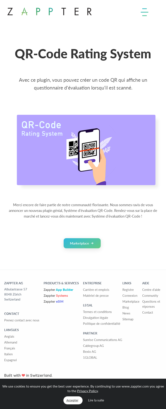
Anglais (9, 336)
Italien (8, 354)
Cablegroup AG (93, 346)
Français (9, 348)
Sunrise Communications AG (102, 340)
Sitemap (127, 319)
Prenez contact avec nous (21, 320)
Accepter (72, 400)
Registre (128, 289)
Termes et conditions (97, 312)
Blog (125, 307)
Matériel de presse (96, 295)
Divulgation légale (95, 317)
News (126, 313)
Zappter (58, 289)
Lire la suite (96, 400)
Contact (147, 312)
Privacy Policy (87, 391)
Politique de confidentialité (101, 323)
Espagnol (10, 360)
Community (150, 295)
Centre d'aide (151, 289)
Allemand (10, 342)
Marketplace (81, 243)
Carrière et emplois (96, 289)
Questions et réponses (151, 303)
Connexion (129, 295)
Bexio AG (89, 351)
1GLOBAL (90, 357)
